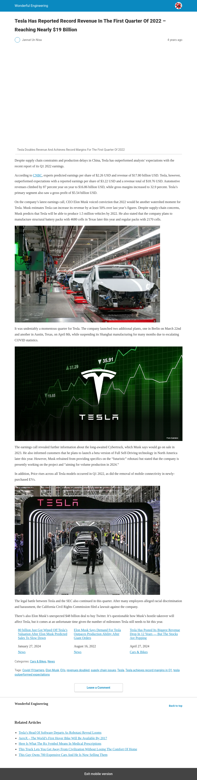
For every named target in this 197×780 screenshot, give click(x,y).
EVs (62, 670)
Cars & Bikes (139, 652)
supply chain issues (103, 670)
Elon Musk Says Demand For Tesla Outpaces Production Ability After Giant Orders (97, 634)
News (22, 652)
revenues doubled (78, 670)
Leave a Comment (98, 687)
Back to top (175, 705)
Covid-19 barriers (33, 670)
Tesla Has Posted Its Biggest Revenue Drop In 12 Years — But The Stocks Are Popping (155, 634)
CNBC (37, 175)
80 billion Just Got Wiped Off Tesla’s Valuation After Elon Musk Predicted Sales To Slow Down (42, 634)
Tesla (120, 670)
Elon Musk (52, 670)
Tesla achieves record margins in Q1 (148, 670)
